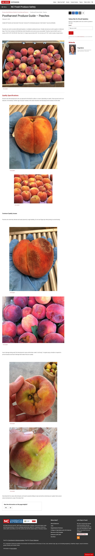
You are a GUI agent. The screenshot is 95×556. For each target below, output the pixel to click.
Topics (81, 2)
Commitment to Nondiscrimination (16, 540)
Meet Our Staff (61, 2)
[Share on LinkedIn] (76, 13)
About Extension (55, 523)
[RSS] (78, 537)
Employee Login (89, 554)
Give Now (53, 536)
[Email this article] (80, 13)
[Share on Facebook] (73, 13)
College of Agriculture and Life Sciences (61, 530)
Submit (71, 33)
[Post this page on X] (70, 13)
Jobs (52, 525)
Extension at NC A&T (56, 534)
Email (70, 25)
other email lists (80, 36)
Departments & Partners (57, 528)
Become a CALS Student (57, 532)
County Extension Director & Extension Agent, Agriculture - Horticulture (84, 51)
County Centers (74, 2)
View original (5, 88)
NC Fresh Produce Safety (23, 7)
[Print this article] (83, 13)
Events (67, 2)
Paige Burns (80, 48)
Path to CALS (87, 2)
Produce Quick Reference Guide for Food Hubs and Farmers (15, 12)
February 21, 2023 (6, 19)
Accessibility (14, 548)
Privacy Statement (34, 540)
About (54, 2)
